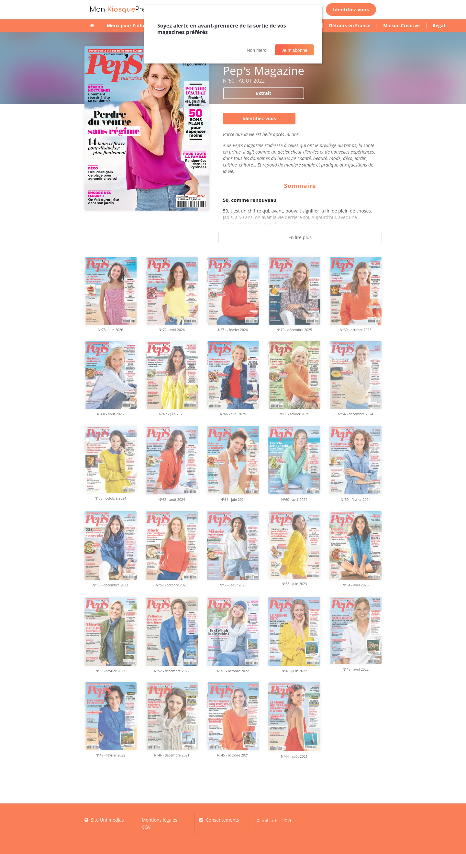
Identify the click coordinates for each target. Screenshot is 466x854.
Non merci (257, 50)
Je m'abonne (294, 50)
